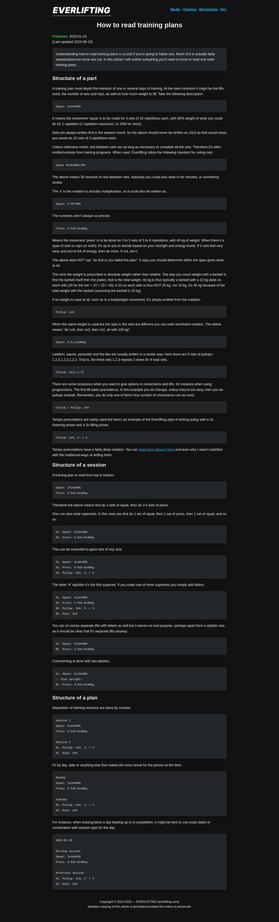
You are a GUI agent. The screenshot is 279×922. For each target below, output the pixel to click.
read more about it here (156, 450)
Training (189, 9)
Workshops (208, 9)
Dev (223, 9)
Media (175, 9)
